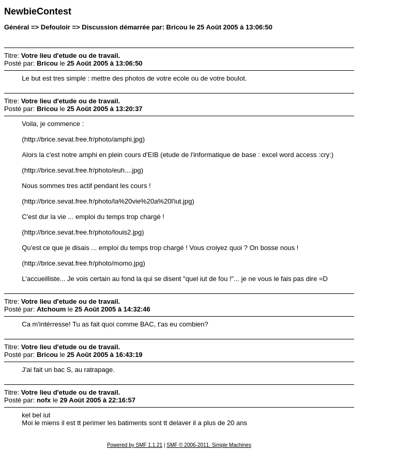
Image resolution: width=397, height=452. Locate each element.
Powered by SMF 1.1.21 (134, 445)
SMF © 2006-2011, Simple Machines (208, 445)
